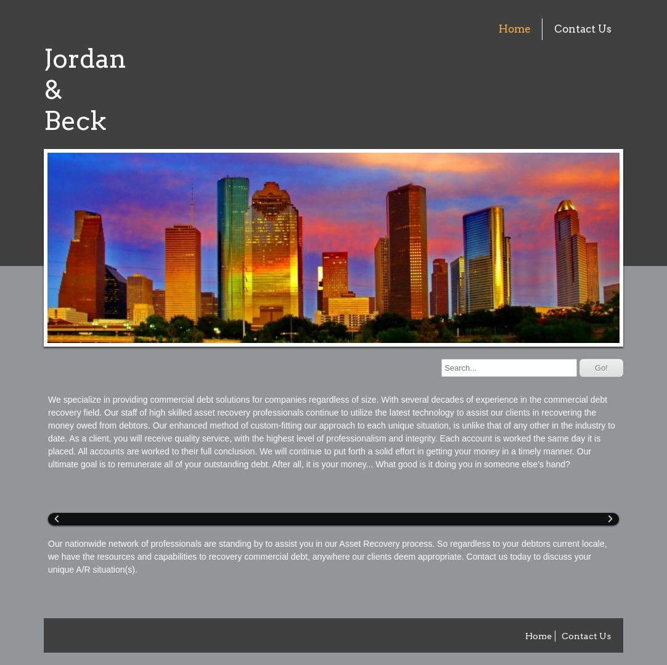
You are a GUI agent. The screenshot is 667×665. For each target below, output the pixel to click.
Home (515, 28)
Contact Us (583, 28)
